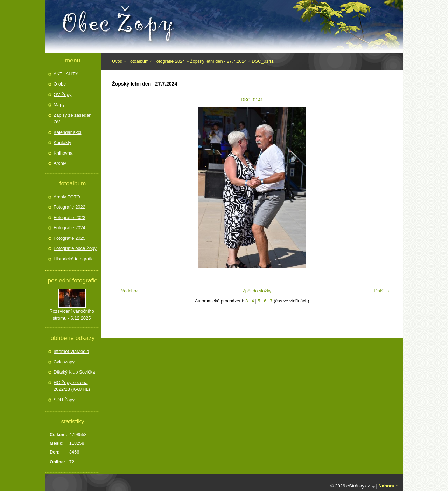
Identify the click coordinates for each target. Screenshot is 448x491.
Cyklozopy (64, 361)
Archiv (60, 163)
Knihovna (63, 153)
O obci (60, 84)
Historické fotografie (74, 258)
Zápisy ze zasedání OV (73, 118)
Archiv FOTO (67, 196)
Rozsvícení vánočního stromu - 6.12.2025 (71, 314)
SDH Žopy (64, 399)
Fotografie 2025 (69, 238)
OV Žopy (62, 94)
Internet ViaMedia (71, 351)
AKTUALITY (66, 73)
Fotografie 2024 (169, 61)
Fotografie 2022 (69, 207)
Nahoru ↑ (388, 486)
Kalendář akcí (68, 132)
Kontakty (62, 142)
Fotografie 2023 (69, 217)
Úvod (117, 61)
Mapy (59, 104)
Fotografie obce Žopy (75, 248)
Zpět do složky (257, 290)
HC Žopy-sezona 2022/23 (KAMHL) (72, 386)
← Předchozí (127, 290)
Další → (382, 290)
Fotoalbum (137, 61)
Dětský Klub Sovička (74, 372)
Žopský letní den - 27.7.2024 (218, 61)
